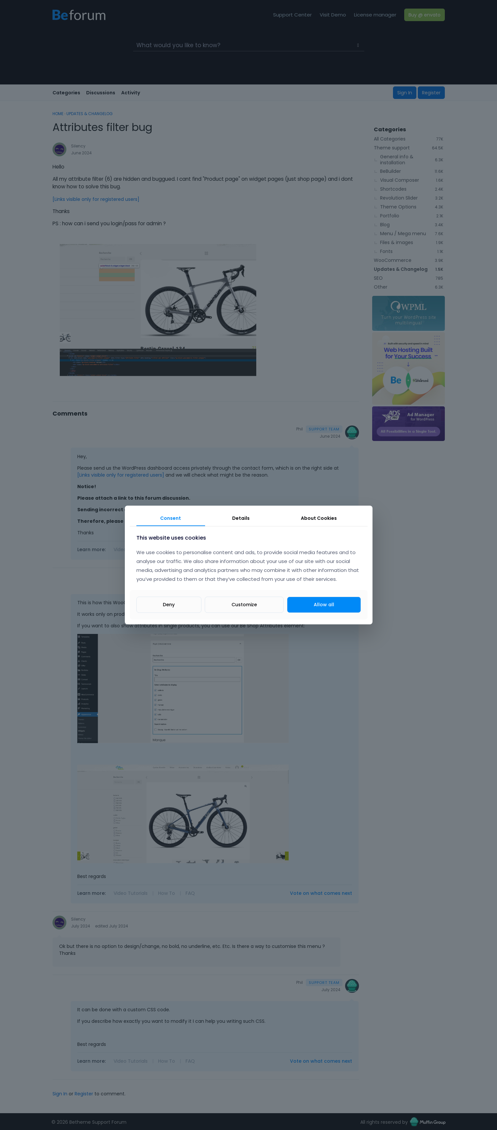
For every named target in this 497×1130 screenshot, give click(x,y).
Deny (169, 604)
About (319, 518)
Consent (170, 518)
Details (241, 518)
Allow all (324, 604)
